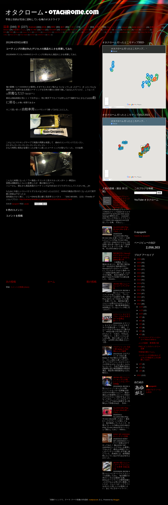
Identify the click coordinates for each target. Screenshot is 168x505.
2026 (139, 259)
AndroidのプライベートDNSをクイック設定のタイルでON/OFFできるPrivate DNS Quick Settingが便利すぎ (121, 202)
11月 (141, 310)
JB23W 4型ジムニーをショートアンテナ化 (121, 286)
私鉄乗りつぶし (19, 30)
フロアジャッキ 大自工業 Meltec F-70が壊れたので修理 (121, 349)
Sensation (63, 30)
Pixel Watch (127, 30)
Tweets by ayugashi (142, 236)
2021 (139, 276)
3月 (140, 364)
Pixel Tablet (24, 34)
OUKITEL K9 (58, 32)
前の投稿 (91, 281)
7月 (140, 324)
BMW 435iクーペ (139, 27)
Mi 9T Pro (37, 32)
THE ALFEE (95, 30)
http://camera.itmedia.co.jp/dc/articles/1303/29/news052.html (46, 199)
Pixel (43, 30)
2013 (139, 304)
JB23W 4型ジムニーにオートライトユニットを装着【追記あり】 (121, 466)
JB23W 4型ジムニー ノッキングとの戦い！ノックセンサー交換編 (121, 380)
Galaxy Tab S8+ (145, 32)
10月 (141, 314)
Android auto (123, 32)
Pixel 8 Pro (77, 32)
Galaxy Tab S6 (27, 32)
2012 (139, 375)
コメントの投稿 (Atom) (20, 287)
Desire (18, 32)
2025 (139, 263)
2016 (139, 293)
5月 (140, 331)
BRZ (53, 27)
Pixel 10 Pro (14, 34)
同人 (49, 34)
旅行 (63, 27)
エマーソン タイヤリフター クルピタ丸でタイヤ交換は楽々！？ (121, 317)
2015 (139, 297)
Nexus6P (52, 30)
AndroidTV (84, 30)
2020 (139, 280)
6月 (140, 328)
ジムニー (85, 27)
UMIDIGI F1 (41, 34)
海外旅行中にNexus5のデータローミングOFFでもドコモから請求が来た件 (121, 256)
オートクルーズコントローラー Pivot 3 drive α (150, 338)
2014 (139, 300)
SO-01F (32, 34)
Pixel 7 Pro (68, 32)
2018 (139, 287)
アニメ (95, 32)
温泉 (6, 26)
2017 (139, 290)
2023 (139, 269)
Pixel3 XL (155, 30)
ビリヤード (145, 30)
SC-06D (33, 30)
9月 (140, 317)
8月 (140, 321)
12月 (141, 307)
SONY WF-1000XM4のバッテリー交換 (121, 435)
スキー (73, 27)
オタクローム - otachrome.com (52, 13)
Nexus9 (117, 30)
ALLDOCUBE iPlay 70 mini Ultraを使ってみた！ (121, 410)
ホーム (51, 281)
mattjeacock (93, 500)
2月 (140, 367)
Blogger (116, 500)
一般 (108, 32)
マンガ (102, 32)
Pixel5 (136, 30)
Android (32, 27)
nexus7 (6, 30)
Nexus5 (125, 27)
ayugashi (152, 386)
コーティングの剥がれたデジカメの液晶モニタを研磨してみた (150, 357)
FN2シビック (112, 27)
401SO (114, 32)
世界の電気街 (155, 27)
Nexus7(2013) (47, 32)
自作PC (98, 27)
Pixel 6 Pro (74, 30)
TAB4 (11, 32)
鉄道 (44, 27)
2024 (139, 266)
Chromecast (107, 30)
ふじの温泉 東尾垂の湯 (149, 343)
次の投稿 (11, 281)
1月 (140, 371)
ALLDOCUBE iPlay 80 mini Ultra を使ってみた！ (121, 229)
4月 (140, 334)
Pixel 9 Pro (87, 32)
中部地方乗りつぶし (147, 352)
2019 (139, 283)
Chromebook (134, 32)
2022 (139, 273)
